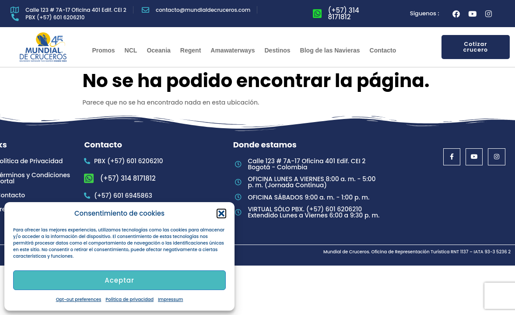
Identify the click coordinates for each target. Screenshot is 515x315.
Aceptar (119, 280)
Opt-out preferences (79, 299)
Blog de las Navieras (330, 50)
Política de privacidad (129, 299)
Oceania (158, 50)
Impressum (170, 299)
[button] (221, 213)
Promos (103, 50)
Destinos (277, 50)
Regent (190, 50)
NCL (131, 50)
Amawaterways (232, 50)
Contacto (383, 50)
